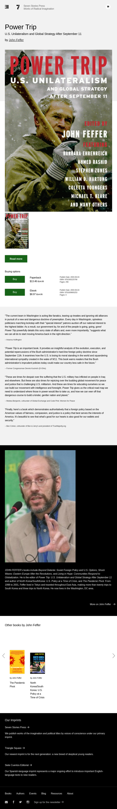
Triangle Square (13, 748)
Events (32, 793)
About (70, 793)
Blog (43, 793)
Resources (56, 793)
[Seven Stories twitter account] (20, 802)
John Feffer (16, 40)
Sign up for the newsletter (47, 802)
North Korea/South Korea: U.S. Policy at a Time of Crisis (37, 690)
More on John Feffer (100, 604)
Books (8, 793)
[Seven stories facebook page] (13, 802)
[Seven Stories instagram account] (28, 802)
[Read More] (16, 258)
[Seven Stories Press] (18, 7)
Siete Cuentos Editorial (17, 765)
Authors (20, 793)
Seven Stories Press (34, 6)
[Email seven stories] (6, 802)
